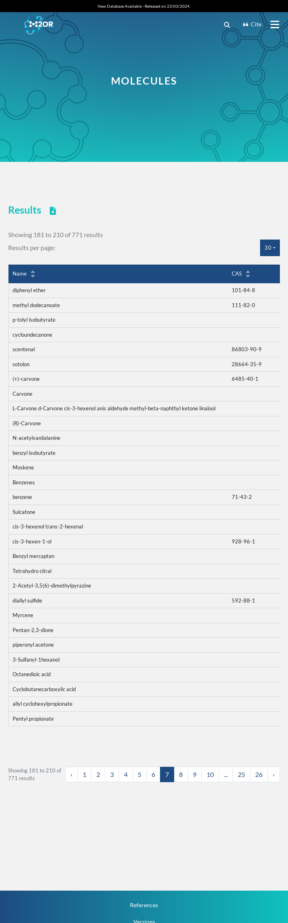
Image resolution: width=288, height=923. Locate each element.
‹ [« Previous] (71, 774)
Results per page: (31, 247)
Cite (252, 24)
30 (268, 247)
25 (241, 774)
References (144, 905)
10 (210, 774)
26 (258, 774)
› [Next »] (274, 774)
